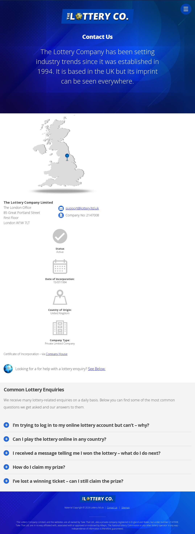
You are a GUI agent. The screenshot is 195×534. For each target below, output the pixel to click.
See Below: (96, 368)
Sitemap (125, 507)
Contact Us (112, 507)
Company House (56, 354)
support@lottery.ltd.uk (82, 208)
